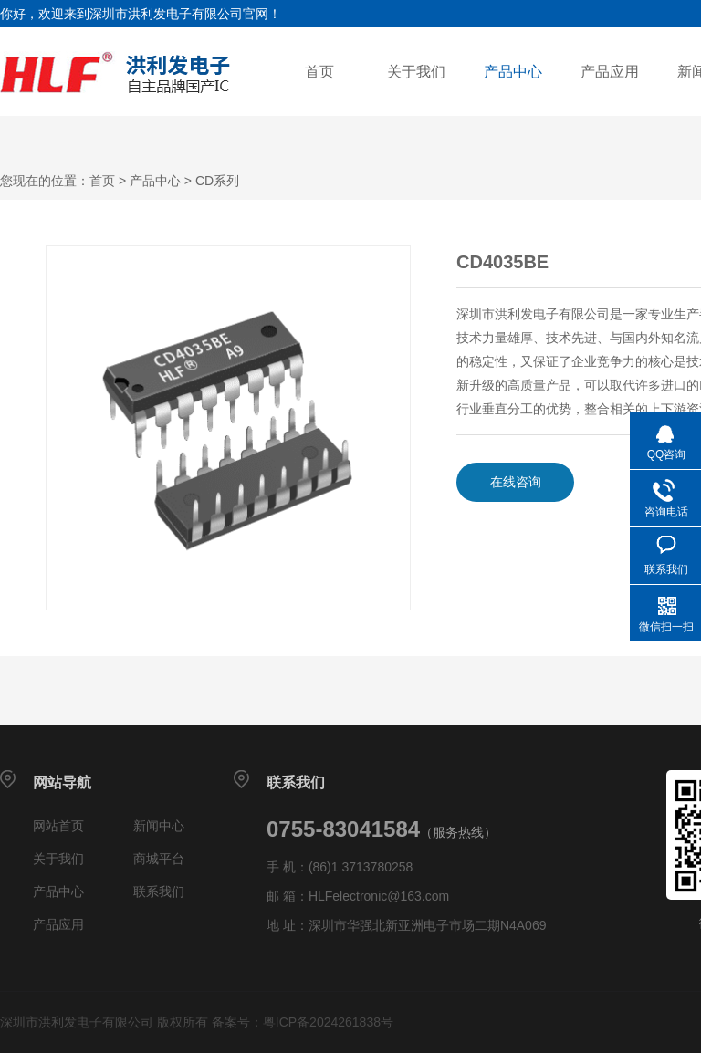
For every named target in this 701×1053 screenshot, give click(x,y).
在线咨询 (515, 481)
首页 (319, 71)
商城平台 (158, 858)
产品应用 (610, 71)
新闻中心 (158, 825)
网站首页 (58, 825)
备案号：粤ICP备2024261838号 (302, 1022)
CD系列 (217, 180)
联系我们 (158, 891)
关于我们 (416, 71)
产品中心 (513, 71)
